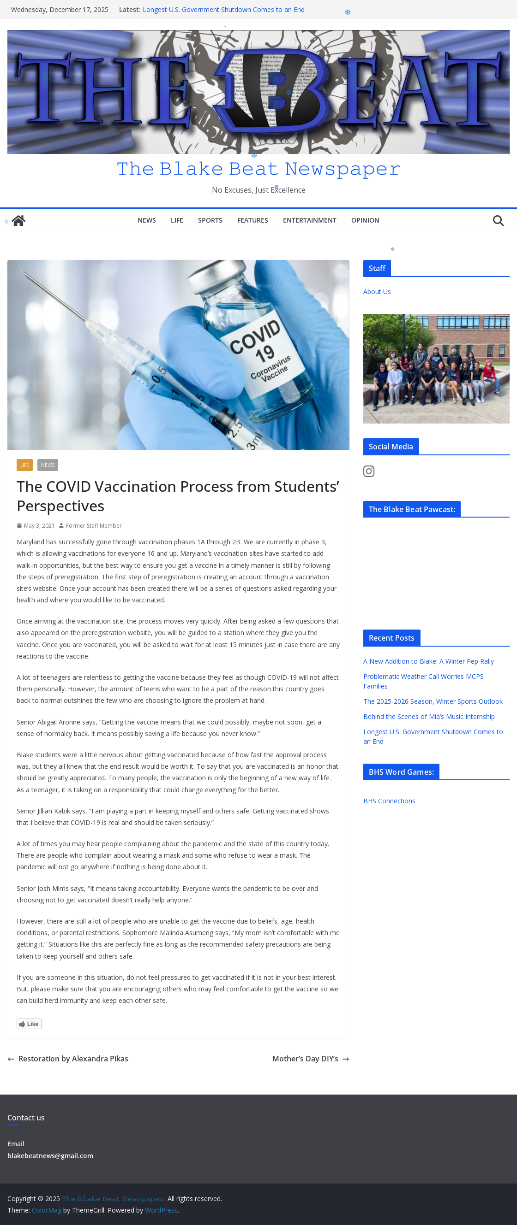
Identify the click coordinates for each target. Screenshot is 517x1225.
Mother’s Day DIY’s (310, 1059)
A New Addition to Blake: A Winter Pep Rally (428, 661)
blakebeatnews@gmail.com (50, 1155)
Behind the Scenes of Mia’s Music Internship (429, 716)
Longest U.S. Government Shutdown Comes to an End (224, 9)
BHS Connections (389, 800)
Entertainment (310, 220)
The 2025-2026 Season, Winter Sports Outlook (433, 701)
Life (177, 220)
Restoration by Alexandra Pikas (67, 1059)
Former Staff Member (94, 526)
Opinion (365, 220)
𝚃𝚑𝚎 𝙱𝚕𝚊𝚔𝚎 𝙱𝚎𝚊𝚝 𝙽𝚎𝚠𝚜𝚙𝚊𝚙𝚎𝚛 (258, 167)
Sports (210, 220)
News (147, 220)
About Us (377, 291)
